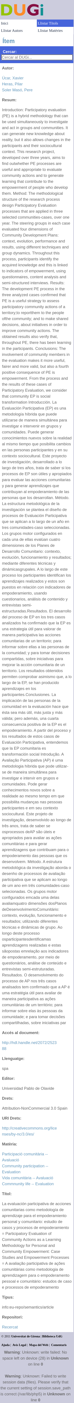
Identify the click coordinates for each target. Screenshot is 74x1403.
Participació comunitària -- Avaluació (25, 1157)
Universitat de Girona (25, 1336)
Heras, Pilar (12, 84)
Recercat (10, 1327)
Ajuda (5, 1345)
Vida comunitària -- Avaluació (27, 1178)
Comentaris (59, 1345)
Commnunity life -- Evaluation (28, 1184)
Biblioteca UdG (52, 1336)
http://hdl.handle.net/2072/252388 (29, 1045)
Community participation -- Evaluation (25, 1169)
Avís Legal (19, 1345)
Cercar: (10, 51)
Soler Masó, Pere (17, 90)
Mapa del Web (38, 1345)
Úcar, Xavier (13, 78)
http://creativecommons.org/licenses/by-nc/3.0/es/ (29, 1131)
